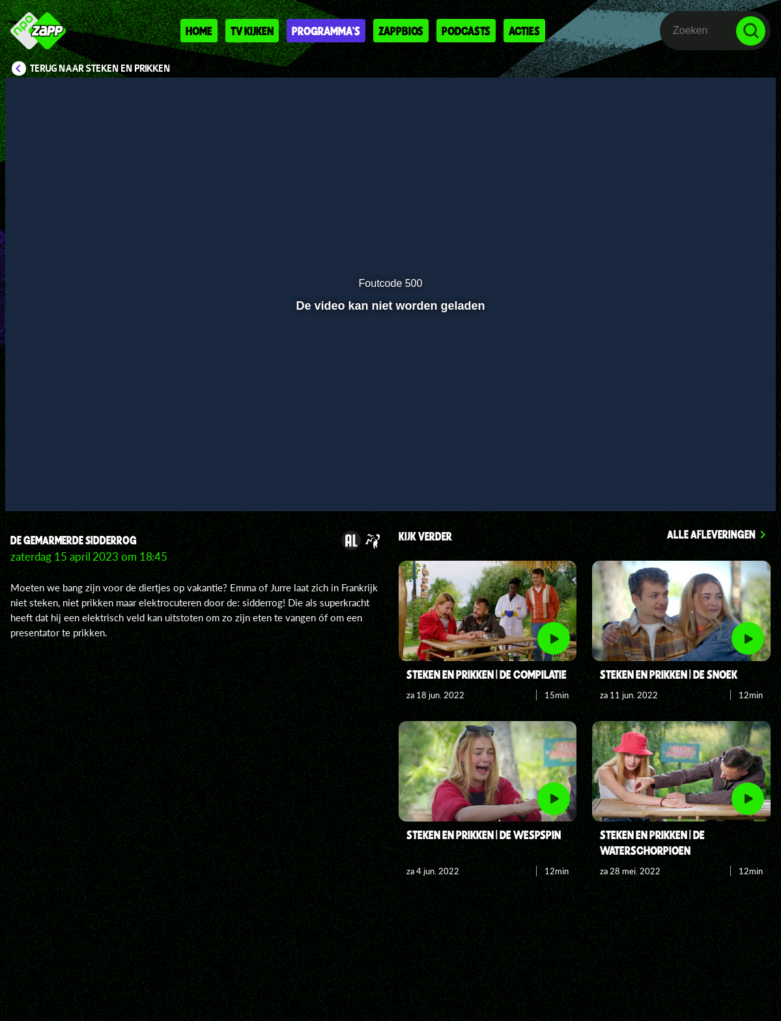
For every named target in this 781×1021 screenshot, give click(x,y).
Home (199, 30)
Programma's (326, 30)
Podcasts (466, 30)
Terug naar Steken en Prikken (100, 68)
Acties (524, 30)
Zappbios (400, 30)
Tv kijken (252, 30)
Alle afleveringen (711, 534)
